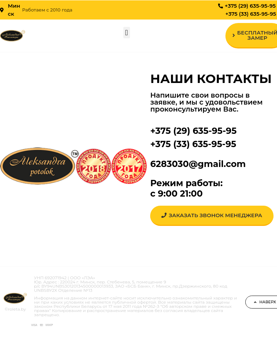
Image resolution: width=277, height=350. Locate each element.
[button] (126, 32)
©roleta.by (15, 309)
